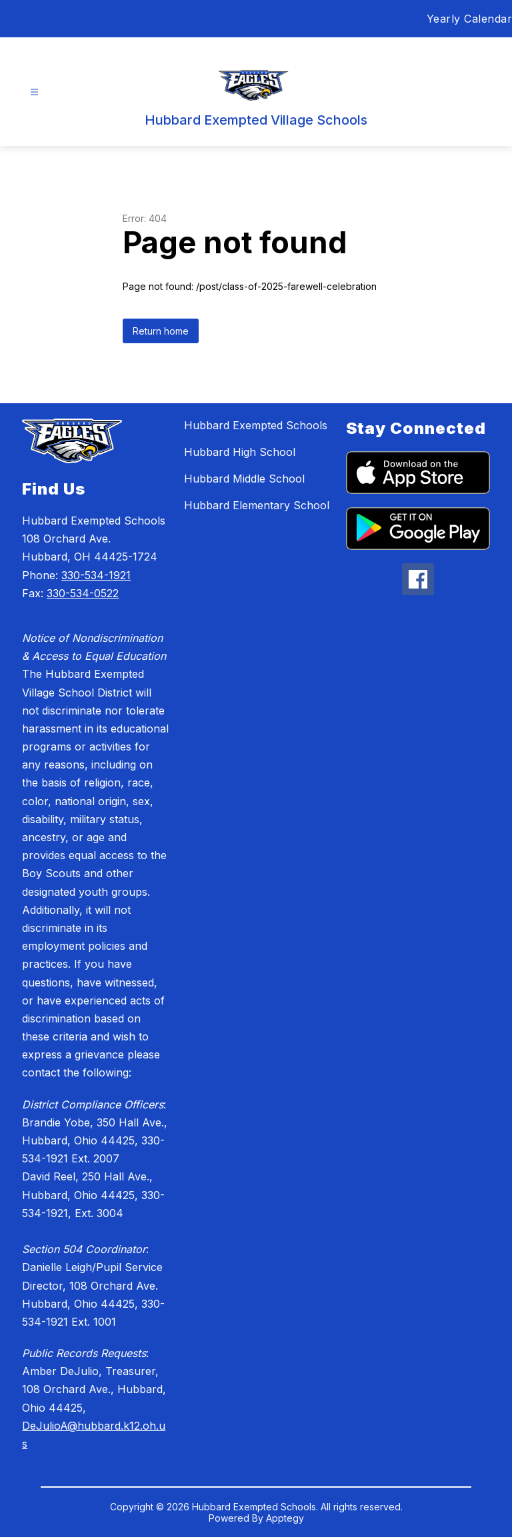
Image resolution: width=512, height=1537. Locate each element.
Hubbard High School (239, 452)
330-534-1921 (96, 575)
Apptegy (285, 1518)
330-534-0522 (83, 593)
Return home (161, 331)
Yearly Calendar (470, 18)
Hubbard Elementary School (256, 505)
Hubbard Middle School (244, 478)
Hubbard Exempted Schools (255, 425)
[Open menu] (34, 92)
